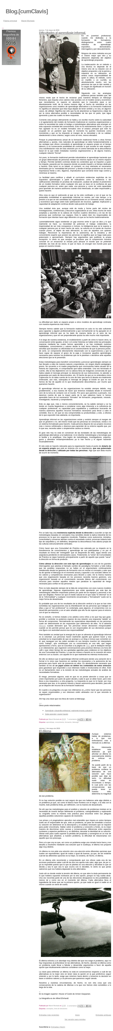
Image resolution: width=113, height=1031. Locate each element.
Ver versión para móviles (75, 1019)
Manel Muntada (28, 21)
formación (68, 722)
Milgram (42, 626)
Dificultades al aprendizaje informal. (62, 32)
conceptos (49, 1008)
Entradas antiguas (103, 1015)
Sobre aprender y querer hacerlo (56, 714)
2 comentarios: (72, 1006)
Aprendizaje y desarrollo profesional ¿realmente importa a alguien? (68, 710)
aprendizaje (50, 722)
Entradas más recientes (49, 1015)
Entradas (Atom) (58, 1027)
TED (88, 646)
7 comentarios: (72, 719)
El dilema (45, 731)
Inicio (77, 1015)
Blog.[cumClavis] (27, 11)
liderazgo (75, 722)
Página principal (10, 21)
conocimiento (59, 722)
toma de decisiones (60, 1008)
